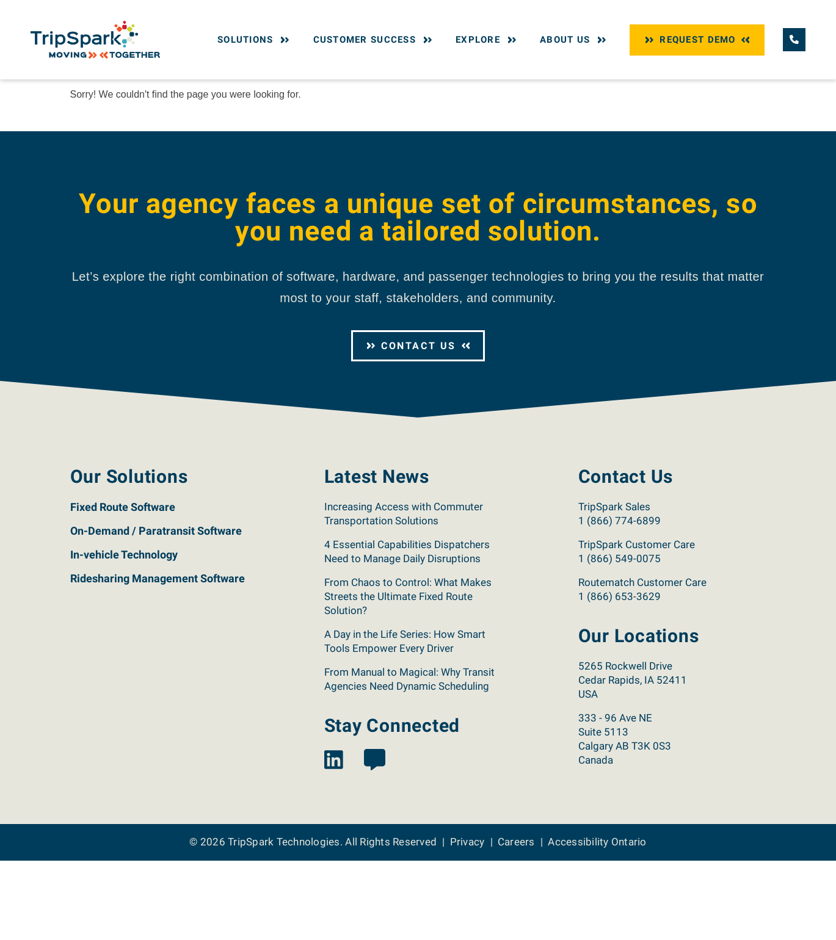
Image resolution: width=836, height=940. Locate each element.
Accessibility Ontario (597, 921)
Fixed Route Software (122, 586)
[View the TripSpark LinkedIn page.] (333, 840)
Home (80, 90)
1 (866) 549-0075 (619, 638)
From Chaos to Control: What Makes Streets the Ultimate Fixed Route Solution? (408, 676)
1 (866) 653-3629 (619, 676)
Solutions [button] (255, 39)
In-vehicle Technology (124, 633)
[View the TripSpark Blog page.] (374, 840)
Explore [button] (487, 39)
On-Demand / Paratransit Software (156, 610)
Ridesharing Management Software (157, 657)
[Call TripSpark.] (794, 39)
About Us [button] (574, 39)
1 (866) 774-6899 (619, 600)
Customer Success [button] (374, 39)
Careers (516, 921)
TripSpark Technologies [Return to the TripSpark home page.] (284, 921)
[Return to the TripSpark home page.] (95, 39)
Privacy (467, 921)
